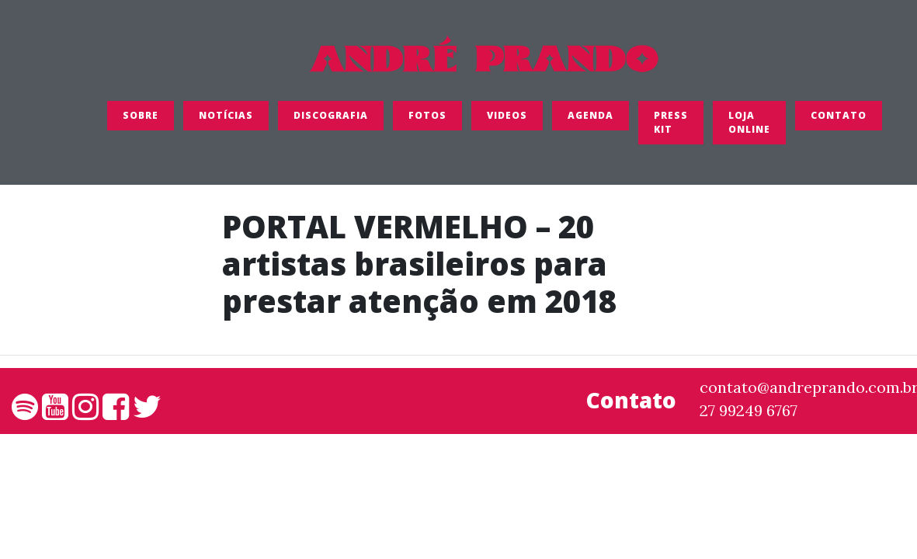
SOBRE (140, 120)
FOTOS (427, 120)
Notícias (226, 120)
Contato (839, 120)
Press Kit (671, 127)
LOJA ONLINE (749, 127)
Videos (507, 120)
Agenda (590, 120)
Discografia (331, 120)
